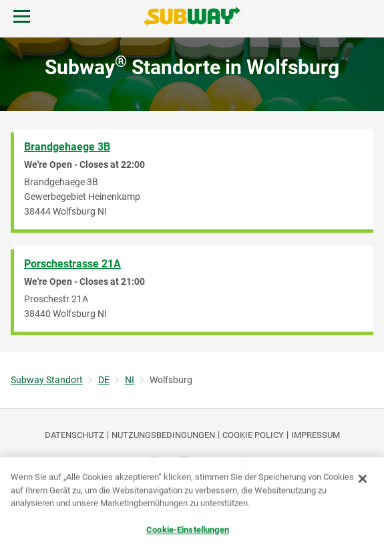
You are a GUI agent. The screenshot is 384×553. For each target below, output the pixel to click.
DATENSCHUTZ (74, 435)
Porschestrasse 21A (72, 263)
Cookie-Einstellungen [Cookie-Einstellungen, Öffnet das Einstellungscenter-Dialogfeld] (187, 530)
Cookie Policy (253, 435)
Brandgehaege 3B (67, 146)
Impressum (315, 435)
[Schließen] (362, 479)
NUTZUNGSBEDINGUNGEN (163, 435)
